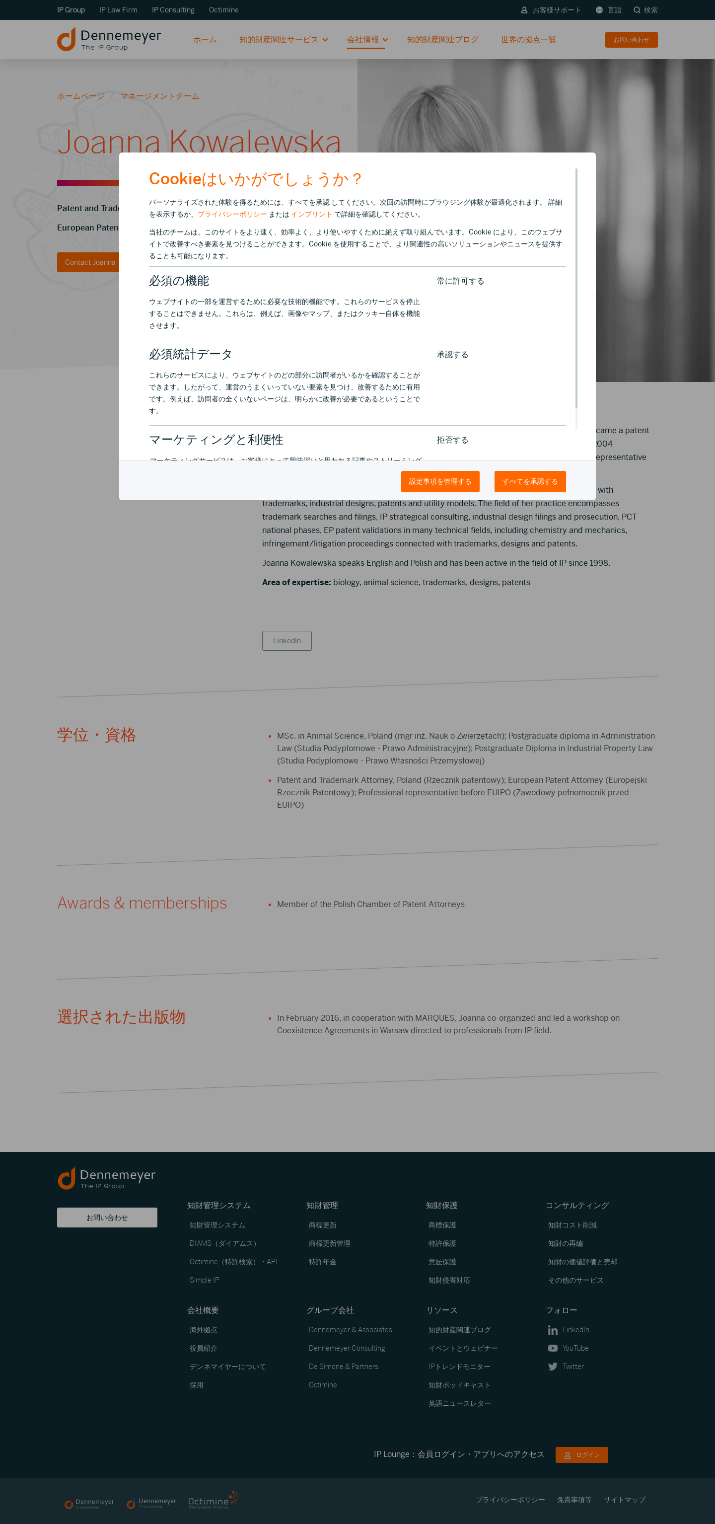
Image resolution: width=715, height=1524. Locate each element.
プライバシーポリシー (232, 214)
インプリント (312, 214)
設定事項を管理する (440, 481)
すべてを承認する (530, 481)
